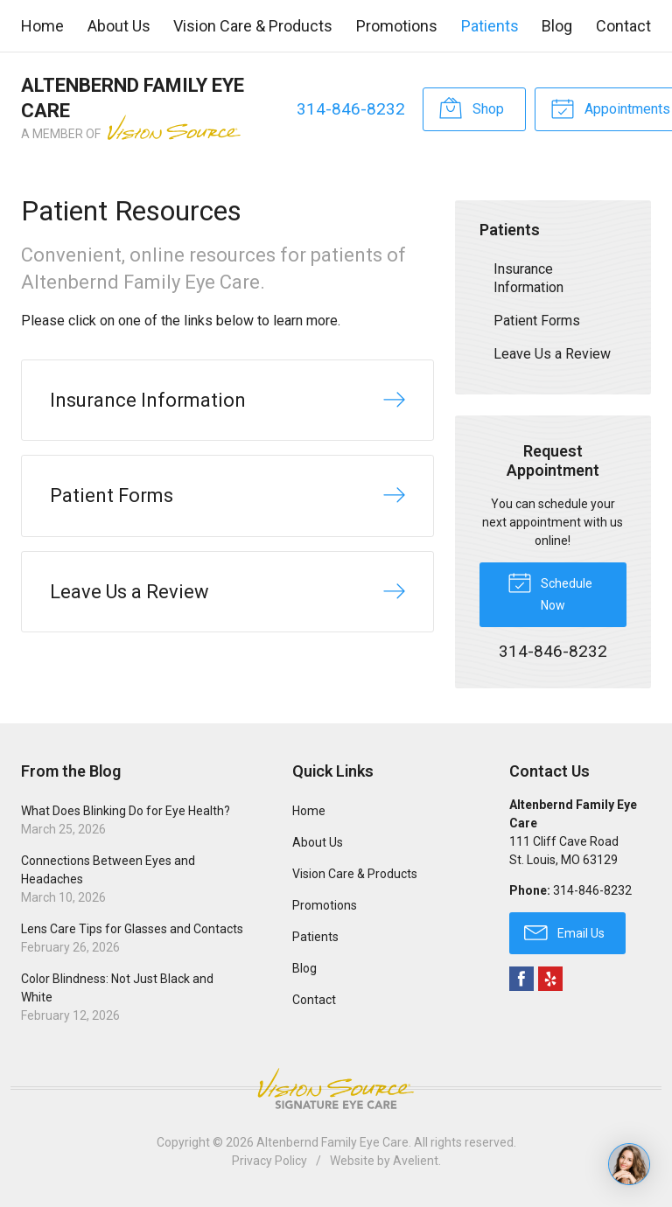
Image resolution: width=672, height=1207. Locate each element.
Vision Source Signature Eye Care (336, 1088)
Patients (490, 26)
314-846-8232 (351, 109)
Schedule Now (550, 590)
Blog (557, 26)
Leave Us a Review (552, 353)
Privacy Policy (269, 1161)
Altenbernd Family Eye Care (332, 1142)
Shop (471, 107)
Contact (623, 26)
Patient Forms (537, 320)
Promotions (397, 26)
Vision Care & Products (252, 26)
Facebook (521, 978)
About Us (119, 26)
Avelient (415, 1161)
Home (42, 26)
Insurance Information (529, 278)
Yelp (550, 978)
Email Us (564, 931)
